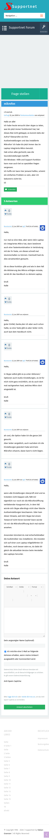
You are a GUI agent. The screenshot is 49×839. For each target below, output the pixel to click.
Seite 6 (7, 765)
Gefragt (6, 115)
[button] (11, 587)
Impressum (43, 738)
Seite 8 (7, 772)
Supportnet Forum (22, 27)
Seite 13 (7, 791)
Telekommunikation (27, 115)
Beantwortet (8, 226)
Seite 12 (7, 787)
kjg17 (24, 226)
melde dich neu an (28, 697)
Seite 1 (8, 746)
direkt (6, 810)
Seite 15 (7, 799)
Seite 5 (7, 761)
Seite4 (8, 757)
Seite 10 (7, 780)
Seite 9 (7, 776)
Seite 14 (7, 795)
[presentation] (24, 689)
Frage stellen (20, 94)
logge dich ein (13, 697)
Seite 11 (7, 784)
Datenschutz (43, 750)
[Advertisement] (24, 61)
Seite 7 (7, 768)
